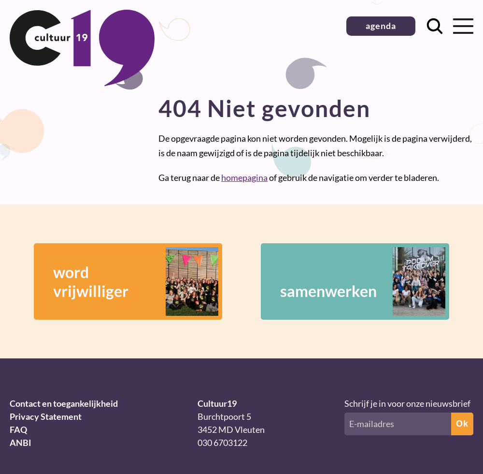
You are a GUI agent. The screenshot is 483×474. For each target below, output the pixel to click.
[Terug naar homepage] (82, 82)
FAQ (18, 429)
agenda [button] (381, 25)
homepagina (244, 177)
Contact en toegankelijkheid (64, 403)
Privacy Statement (46, 416)
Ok (462, 424)
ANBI (20, 442)
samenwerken (362, 281)
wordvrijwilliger (135, 281)
